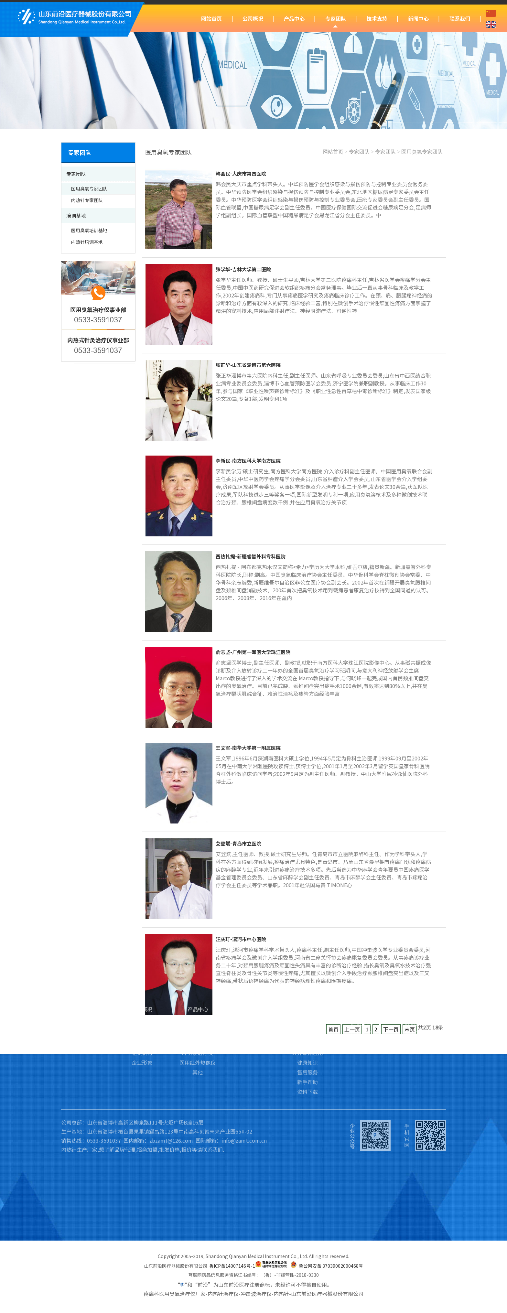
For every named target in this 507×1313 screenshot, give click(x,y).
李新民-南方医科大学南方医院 (248, 460)
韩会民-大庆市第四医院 (241, 173)
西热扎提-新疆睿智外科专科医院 (251, 556)
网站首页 (211, 18)
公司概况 (253, 18)
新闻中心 (418, 18)
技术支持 (377, 18)
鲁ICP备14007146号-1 (232, 1266)
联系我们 (459, 18)
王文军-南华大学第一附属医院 (248, 747)
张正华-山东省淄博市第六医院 (248, 364)
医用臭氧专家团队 (422, 152)
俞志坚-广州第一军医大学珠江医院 (253, 652)
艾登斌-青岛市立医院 (238, 843)
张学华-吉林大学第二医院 (243, 269)
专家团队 (335, 18)
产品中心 (294, 18)
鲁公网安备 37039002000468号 (331, 1266)
